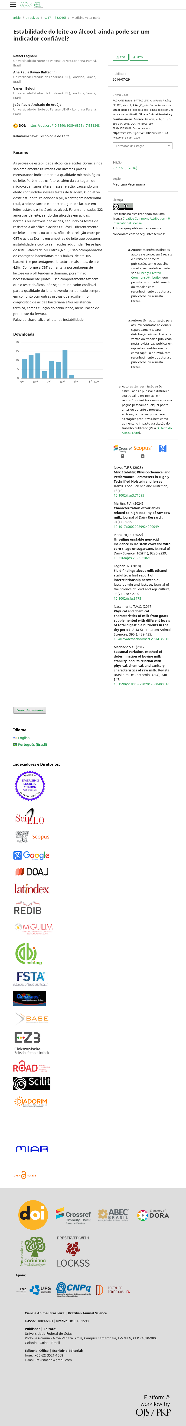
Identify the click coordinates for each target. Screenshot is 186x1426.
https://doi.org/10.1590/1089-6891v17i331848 (64, 125)
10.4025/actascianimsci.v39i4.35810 (141, 639)
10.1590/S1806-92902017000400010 (141, 684)
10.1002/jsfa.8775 (127, 598)
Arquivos (32, 18)
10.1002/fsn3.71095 (129, 495)
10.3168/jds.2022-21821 (132, 558)
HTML (140, 57)
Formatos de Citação (130, 146)
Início (17, 18)
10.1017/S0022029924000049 (136, 526)
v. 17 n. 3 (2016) (55, 18)
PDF (122, 57)
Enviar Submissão (29, 710)
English (24, 738)
